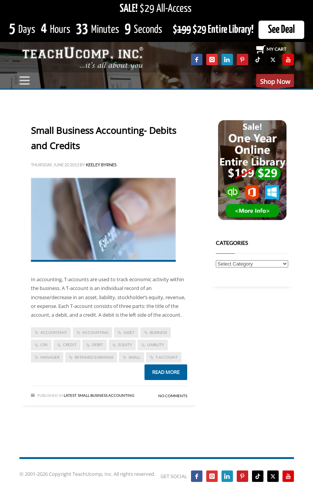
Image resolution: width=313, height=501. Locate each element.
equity (125, 344)
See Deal (281, 29)
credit (70, 344)
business (158, 332)
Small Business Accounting (106, 395)
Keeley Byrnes (101, 164)
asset (129, 332)
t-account (167, 357)
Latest (70, 395)
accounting (95, 332)
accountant (53, 332)
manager (49, 357)
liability (155, 344)
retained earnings (94, 357)
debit (97, 344)
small (134, 357)
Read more (166, 372)
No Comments (172, 395)
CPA (44, 344)
